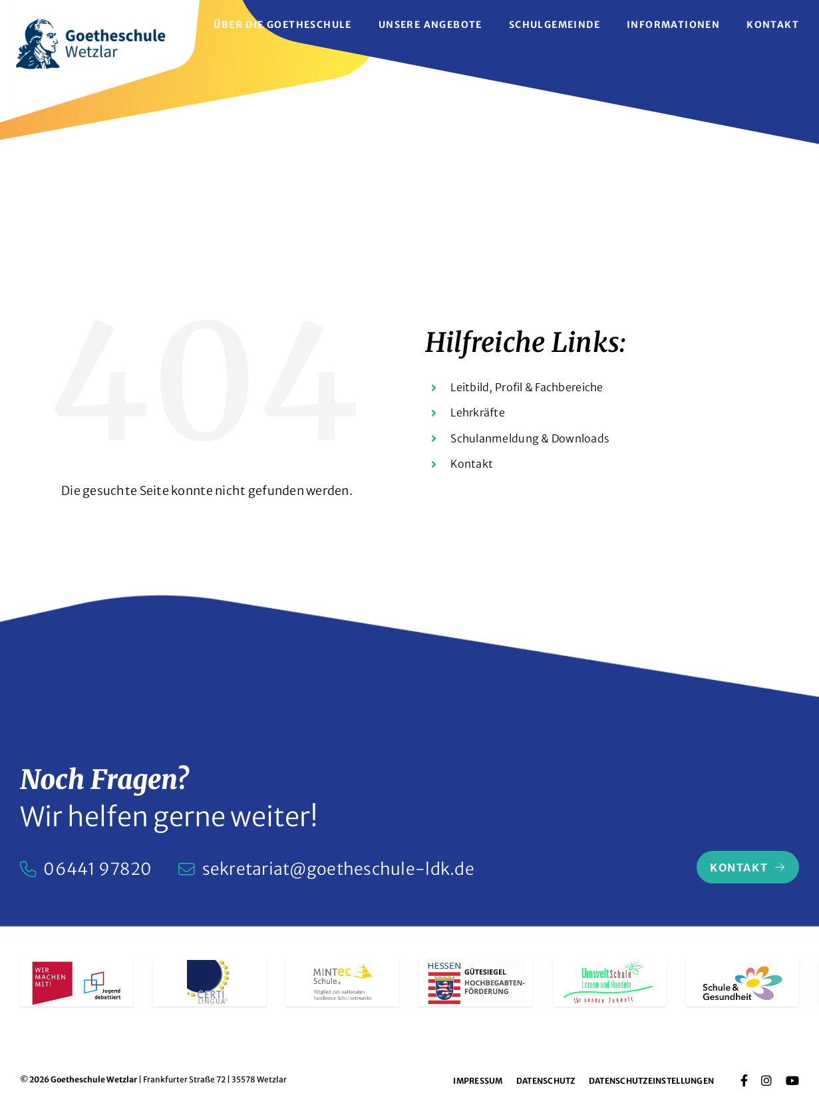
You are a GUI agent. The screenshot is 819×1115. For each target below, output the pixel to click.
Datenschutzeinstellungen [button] (651, 1081)
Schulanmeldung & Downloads (529, 438)
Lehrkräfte (477, 412)
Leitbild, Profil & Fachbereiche (526, 387)
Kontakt (471, 463)
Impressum (477, 1081)
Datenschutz (545, 1081)
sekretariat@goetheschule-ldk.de (338, 869)
